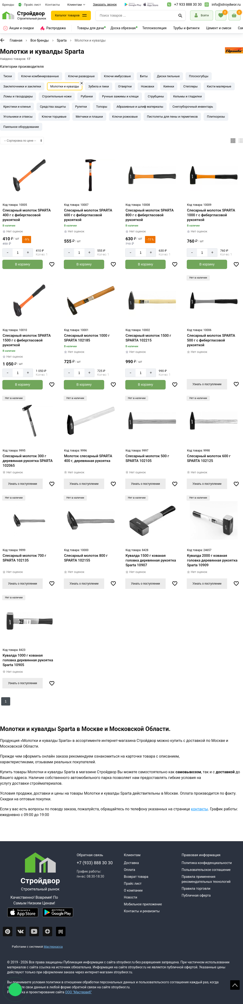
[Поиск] (180, 15)
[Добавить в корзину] (22, 264)
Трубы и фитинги (186, 28)
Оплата (129, 870)
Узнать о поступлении (206, 384)
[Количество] (18, 252)
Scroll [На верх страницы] (235, 985)
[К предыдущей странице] (2, 40)
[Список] (240, 140)
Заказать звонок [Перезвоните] (105, 4)
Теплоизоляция (154, 28)
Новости (130, 897)
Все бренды (39, 40)
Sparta (62, 40)
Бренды (8, 4)
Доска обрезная (123, 28)
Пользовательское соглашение (206, 870)
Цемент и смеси (218, 28)
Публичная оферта (196, 895)
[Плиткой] (233, 140)
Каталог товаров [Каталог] (67, 15)
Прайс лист (30, 5)
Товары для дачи (90, 28)
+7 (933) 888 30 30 (95, 862)
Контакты (52, 4)
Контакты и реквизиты (142, 911)
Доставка (131, 863)
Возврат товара (136, 877)
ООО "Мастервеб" (78, 992)
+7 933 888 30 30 (188, 4)
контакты (199, 809)
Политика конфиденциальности (207, 863)
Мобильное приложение (143, 904)
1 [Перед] (6, 701)
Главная (16, 40)
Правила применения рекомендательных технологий (206, 879)
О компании (133, 890)
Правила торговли (196, 888)
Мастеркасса (53, 946)
